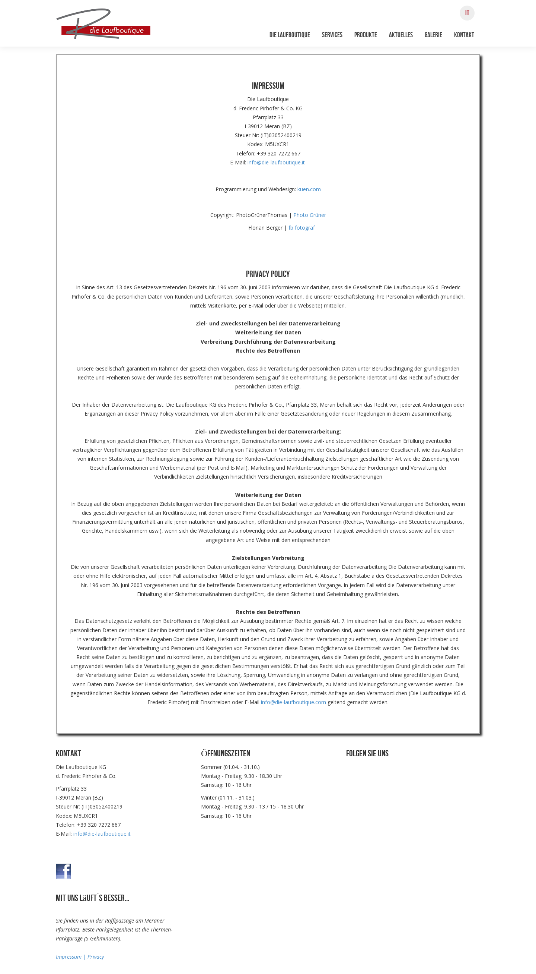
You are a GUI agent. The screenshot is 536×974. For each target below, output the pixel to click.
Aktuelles (401, 35)
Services (332, 35)
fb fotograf (301, 227)
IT (467, 13)
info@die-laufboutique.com (293, 702)
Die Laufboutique (289, 35)
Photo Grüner (309, 214)
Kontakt (464, 35)
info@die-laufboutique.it (276, 162)
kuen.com (309, 189)
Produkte (365, 35)
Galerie (433, 35)
